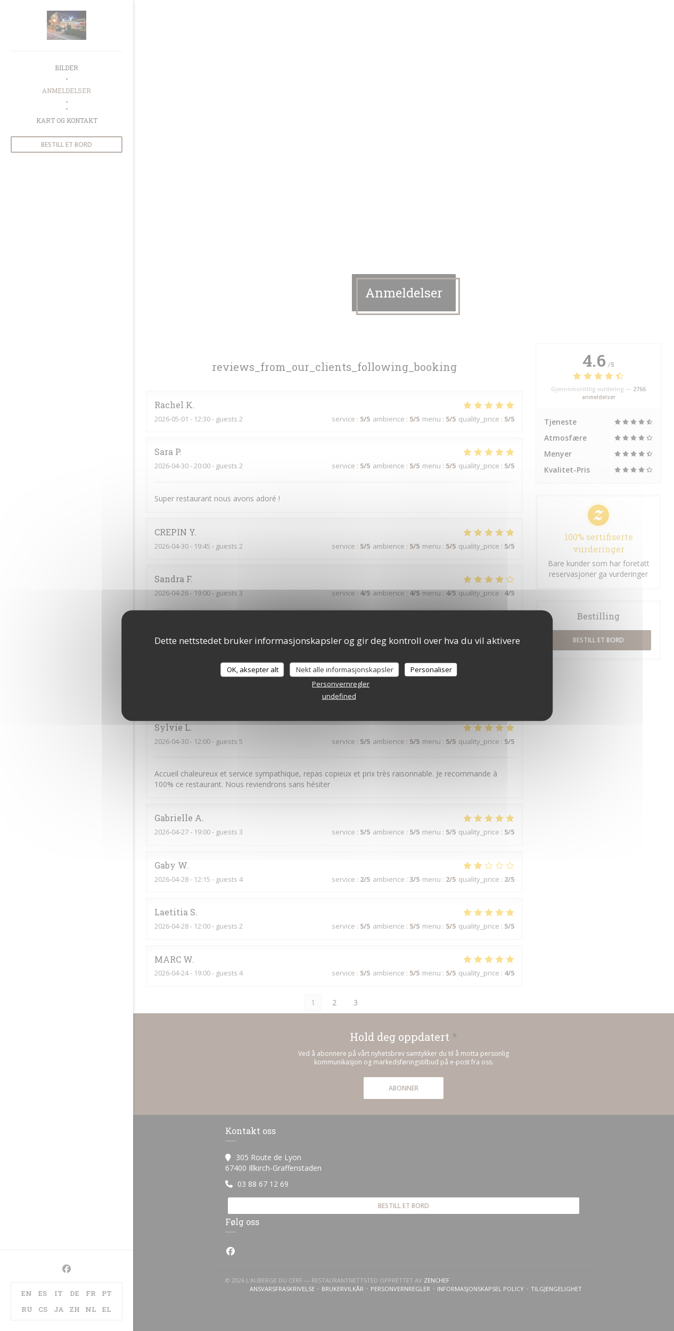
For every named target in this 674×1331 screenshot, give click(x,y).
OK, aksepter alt (252, 669)
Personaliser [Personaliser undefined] (431, 669)
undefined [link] (339, 696)
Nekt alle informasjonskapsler (344, 669)
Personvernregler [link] (340, 684)
